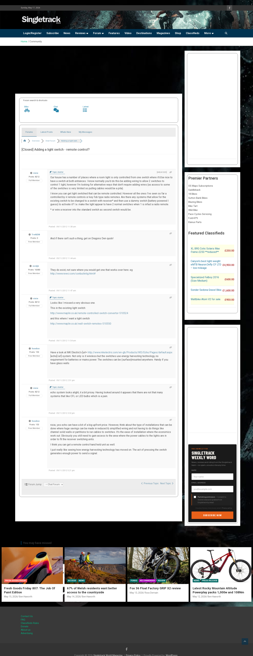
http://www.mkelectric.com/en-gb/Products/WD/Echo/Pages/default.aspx (130, 352)
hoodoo (36, 348)
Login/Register (32, 33)
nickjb (36, 266)
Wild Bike (193, 210)
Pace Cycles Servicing (200, 214)
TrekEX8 (36, 234)
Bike (26, 106)
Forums (29, 132)
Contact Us (27, 616)
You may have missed (37, 543)
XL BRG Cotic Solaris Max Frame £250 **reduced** (205, 250)
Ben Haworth (25, 596)
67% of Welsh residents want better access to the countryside (92, 590)
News (67, 33)
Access (72, 580)
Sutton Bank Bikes (197, 197)
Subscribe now (212, 515)
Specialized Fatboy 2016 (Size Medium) (205, 279)
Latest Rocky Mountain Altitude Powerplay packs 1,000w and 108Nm (218, 590)
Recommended (147, 580)
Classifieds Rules (30, 623)
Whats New (65, 132)
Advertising (27, 633)
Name (194, 470)
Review (161, 580)
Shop (178, 33)
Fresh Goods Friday (15, 580)
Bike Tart (192, 206)
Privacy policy (227, 508)
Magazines (163, 33)
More (207, 33)
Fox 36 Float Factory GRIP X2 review (155, 588)
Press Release (209, 580)
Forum (97, 33)
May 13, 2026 (136, 592)
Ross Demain (151, 592)
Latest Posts (46, 132)
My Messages (85, 132)
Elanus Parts (195, 222)
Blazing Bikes (195, 202)
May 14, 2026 (74, 596)
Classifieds (192, 33)
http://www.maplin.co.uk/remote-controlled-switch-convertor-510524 (89, 313)
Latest (86, 106)
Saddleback (194, 189)
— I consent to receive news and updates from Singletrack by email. (212, 499)
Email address (199, 483)
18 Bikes (192, 193)
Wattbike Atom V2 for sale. (206, 299)
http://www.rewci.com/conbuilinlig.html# (73, 273)
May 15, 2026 (11, 596)
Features (114, 33)
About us (25, 629)
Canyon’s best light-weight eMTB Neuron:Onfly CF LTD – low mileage (206, 264)
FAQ (23, 619)
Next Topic (166, 483)
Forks (134, 580)
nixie (35, 173)
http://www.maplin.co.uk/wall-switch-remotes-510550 (80, 323)
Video (128, 33)
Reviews (80, 33)
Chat (56, 106)
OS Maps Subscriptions (200, 185)
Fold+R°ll (193, 218)
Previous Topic (150, 483)
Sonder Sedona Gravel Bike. (206, 289)
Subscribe (52, 33)
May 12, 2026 (199, 596)
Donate (24, 626)
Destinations (144, 33)
